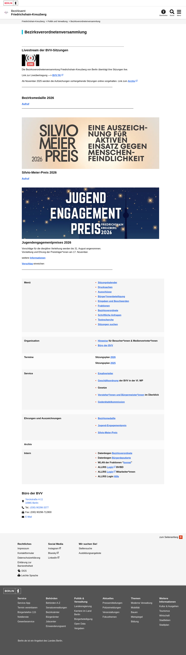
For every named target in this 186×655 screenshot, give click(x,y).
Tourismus (164, 611)
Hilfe (116, 476)
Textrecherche (106, 319)
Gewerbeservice (26, 621)
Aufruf (25, 104)
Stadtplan (164, 625)
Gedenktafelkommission (111, 402)
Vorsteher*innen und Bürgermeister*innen (121, 395)
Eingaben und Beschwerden (113, 301)
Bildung (135, 621)
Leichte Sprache (28, 575)
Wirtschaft (164, 615)
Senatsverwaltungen (56, 607)
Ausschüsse (105, 292)
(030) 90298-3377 (39, 507)
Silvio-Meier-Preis (107, 432)
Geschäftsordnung (108, 380)
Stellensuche (85, 548)
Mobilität (135, 607)
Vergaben (79, 628)
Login (110, 467)
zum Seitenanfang (168, 537)
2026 (113, 357)
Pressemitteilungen (112, 603)
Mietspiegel (137, 617)
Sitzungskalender (107, 282)
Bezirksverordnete (108, 310)
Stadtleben (164, 620)
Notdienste (23, 617)
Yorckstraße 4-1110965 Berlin (34, 501)
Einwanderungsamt (56, 626)
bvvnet (127, 462)
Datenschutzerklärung (29, 558)
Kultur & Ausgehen (169, 606)
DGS (22, 571)
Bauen (134, 612)
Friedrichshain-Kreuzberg (33, 21)
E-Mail (28, 517)
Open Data (79, 623)
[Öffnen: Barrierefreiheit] (163, 13)
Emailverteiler (105, 373)
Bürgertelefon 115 (27, 612)
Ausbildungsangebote (90, 553)
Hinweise (103, 341)
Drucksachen (105, 287)
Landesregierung (83, 606)
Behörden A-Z (53, 603)
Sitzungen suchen (108, 324)
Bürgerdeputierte (121, 458)
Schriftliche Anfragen (109, 315)
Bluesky (52, 553)
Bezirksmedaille (107, 418)
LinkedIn (52, 558)
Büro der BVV (105, 345)
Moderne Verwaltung (141, 603)
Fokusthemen (110, 617)
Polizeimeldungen (112, 607)
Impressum (23, 548)
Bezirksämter (52, 612)
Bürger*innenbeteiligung (111, 296)
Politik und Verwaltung (58, 21)
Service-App (24, 603)
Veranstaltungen (111, 612)
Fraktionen (104, 306)
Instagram (53, 548)
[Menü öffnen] (179, 13)
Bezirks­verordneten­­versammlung (85, 21)
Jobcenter (51, 621)
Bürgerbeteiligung (83, 619)
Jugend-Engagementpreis (112, 425)
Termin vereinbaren (27, 607)
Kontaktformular (26, 553)
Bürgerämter (52, 617)
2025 (113, 363)
